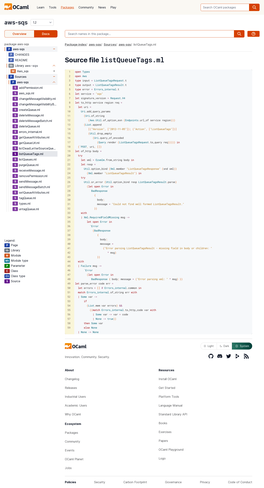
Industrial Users (75, 396)
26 (68, 182)
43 (68, 257)
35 (68, 221)
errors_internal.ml (30, 132)
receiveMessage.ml (32, 170)
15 (68, 133)
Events (69, 450)
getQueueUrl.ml (29, 143)
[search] (254, 7)
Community (86, 7)
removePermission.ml (33, 176)
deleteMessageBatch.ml (35, 121)
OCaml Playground (171, 449)
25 (68, 177)
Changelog (72, 379)
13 (68, 124)
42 (68, 252)
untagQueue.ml (29, 209)
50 (68, 288)
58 (68, 323)
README (21, 60)
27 (68, 186)
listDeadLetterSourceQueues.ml (38, 148)
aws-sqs (16, 22)
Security (99, 482)
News (102, 7)
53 (68, 301)
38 (68, 235)
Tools (52, 7)
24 (68, 173)
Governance (173, 482)
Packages (67, 7)
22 (68, 164)
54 (68, 305)
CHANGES (22, 54)
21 (68, 160)
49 (68, 283)
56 (68, 314)
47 (68, 274)
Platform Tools (169, 396)
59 (68, 327)
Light (209, 346)
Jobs (68, 468)
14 (68, 129)
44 (68, 261)
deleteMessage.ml (31, 115)
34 (68, 217)
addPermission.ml (31, 88)
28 (68, 191)
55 (68, 310)
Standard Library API (173, 414)
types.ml (24, 203)
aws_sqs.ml (26, 93)
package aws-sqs (16, 44)
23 (68, 168)
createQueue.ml (29, 110)
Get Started (167, 388)
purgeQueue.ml (29, 165)
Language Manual (170, 405)
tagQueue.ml (27, 198)
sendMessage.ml (30, 181)
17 (68, 142)
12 (68, 120)
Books (163, 423)
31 (68, 204)
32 (68, 208)
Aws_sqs (23, 71)
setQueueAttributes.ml (34, 192)
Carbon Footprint (135, 482)
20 (68, 155)
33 (68, 213)
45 (68, 266)
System (242, 346)
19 (68, 151)
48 (68, 279)
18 (68, 146)
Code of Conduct (240, 482)
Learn (40, 7)
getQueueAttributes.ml (34, 137)
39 (68, 239)
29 (68, 195)
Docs (46, 34)
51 (68, 292)
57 (68, 318)
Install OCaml (167, 379)
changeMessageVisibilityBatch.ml (38, 104)
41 (68, 248)
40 (68, 243)
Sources (20, 77)
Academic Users (76, 405)
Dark (224, 346)
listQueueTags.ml (31, 154)
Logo (162, 458)
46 (68, 270)
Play (113, 7)
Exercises (165, 432)
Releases (71, 388)
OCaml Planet (74, 459)
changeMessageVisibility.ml (37, 99)
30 (68, 199)
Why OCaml (73, 414)
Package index (75, 44)
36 (68, 226)
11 (68, 115)
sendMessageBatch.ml (34, 187)
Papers (163, 441)
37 (68, 230)
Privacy (205, 482)
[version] (42, 22)
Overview (19, 34)
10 (68, 111)
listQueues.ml (27, 159)
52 (68, 296)
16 (68, 138)
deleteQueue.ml (29, 126)
